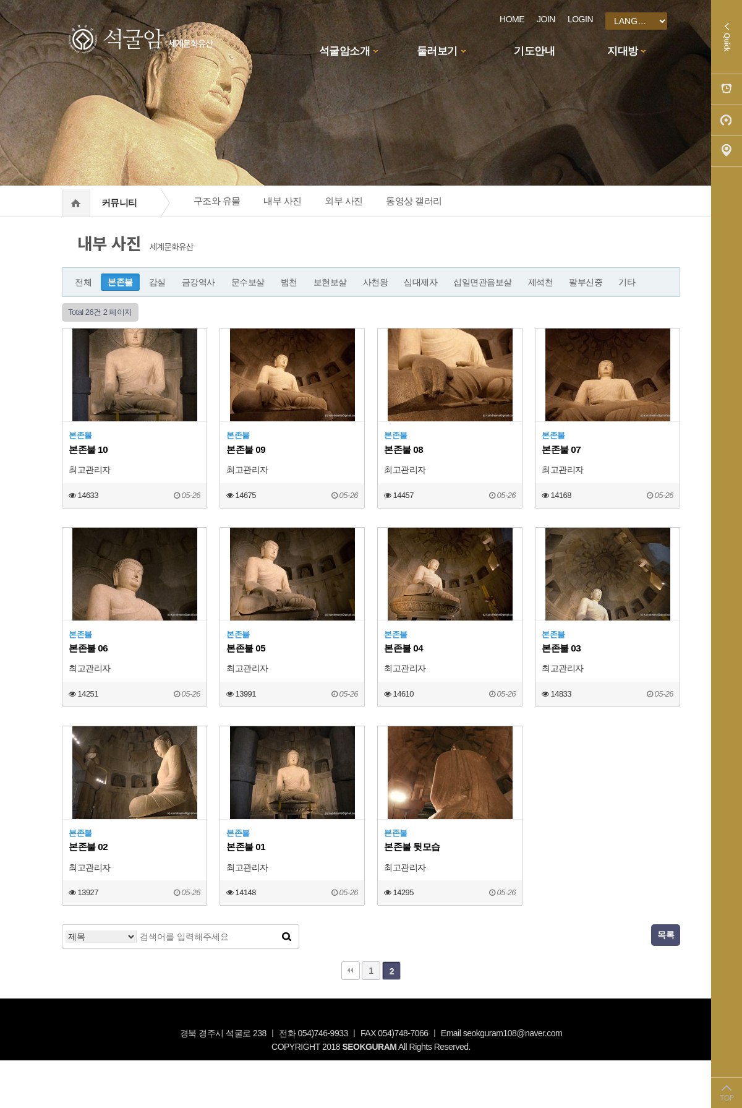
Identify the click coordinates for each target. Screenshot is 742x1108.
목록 (665, 935)
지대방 (622, 51)
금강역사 (198, 282)
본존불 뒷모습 (412, 846)
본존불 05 (245, 648)
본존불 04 (403, 648)
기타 (626, 282)
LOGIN (580, 19)
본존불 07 (561, 449)
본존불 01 (245, 846)
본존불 (120, 282)
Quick (726, 37)
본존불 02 (88, 846)
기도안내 (534, 51)
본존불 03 (561, 648)
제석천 (540, 282)
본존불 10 (88, 449)
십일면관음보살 (482, 282)
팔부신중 (585, 282)
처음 (350, 970)
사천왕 (375, 282)
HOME (512, 19)
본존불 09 (245, 449)
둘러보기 (437, 51)
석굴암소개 (344, 51)
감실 (157, 282)
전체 (83, 282)
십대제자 (420, 282)
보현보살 (330, 282)
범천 (289, 282)
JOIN (546, 19)
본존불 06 (88, 648)
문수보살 (248, 282)
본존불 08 (403, 449)
